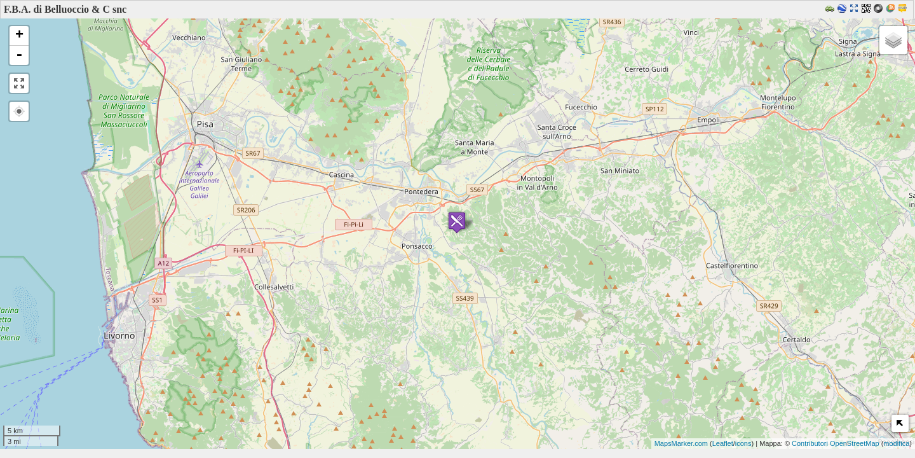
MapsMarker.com (681, 443)
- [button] (19, 55)
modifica (896, 443)
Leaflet (722, 443)
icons (743, 443)
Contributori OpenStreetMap (835, 443)
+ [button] (19, 35)
